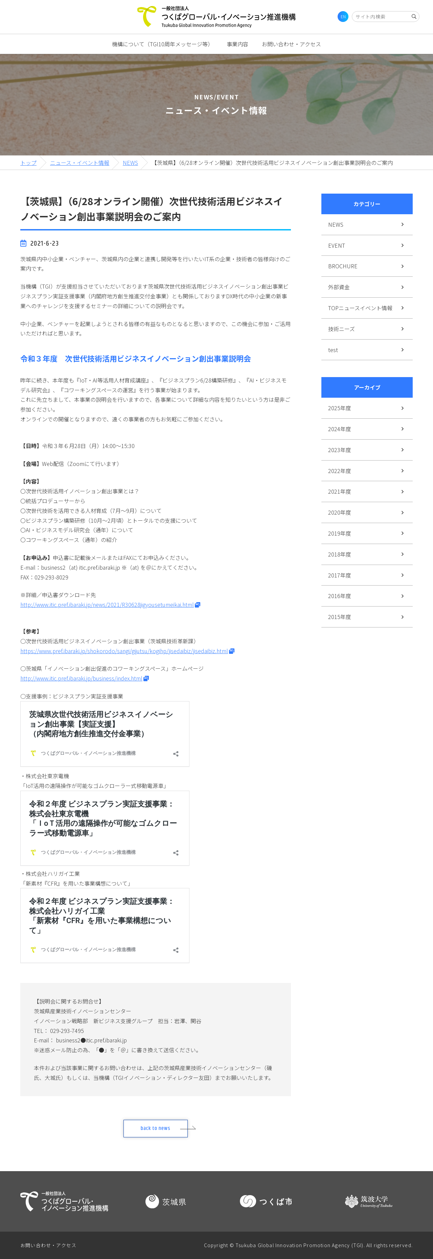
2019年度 (339, 533)
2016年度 (339, 596)
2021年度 (339, 491)
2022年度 (339, 471)
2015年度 (339, 617)
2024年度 (339, 429)
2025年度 (339, 408)
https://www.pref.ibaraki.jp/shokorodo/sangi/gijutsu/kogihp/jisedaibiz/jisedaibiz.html (124, 651)
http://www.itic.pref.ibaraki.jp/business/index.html (81, 678)
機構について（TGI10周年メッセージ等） (162, 44)
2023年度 (339, 450)
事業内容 (237, 44)
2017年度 (339, 575)
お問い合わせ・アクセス (291, 44)
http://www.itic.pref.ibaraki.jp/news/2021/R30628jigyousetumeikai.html (107, 604)
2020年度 (339, 512)
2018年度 (339, 554)
